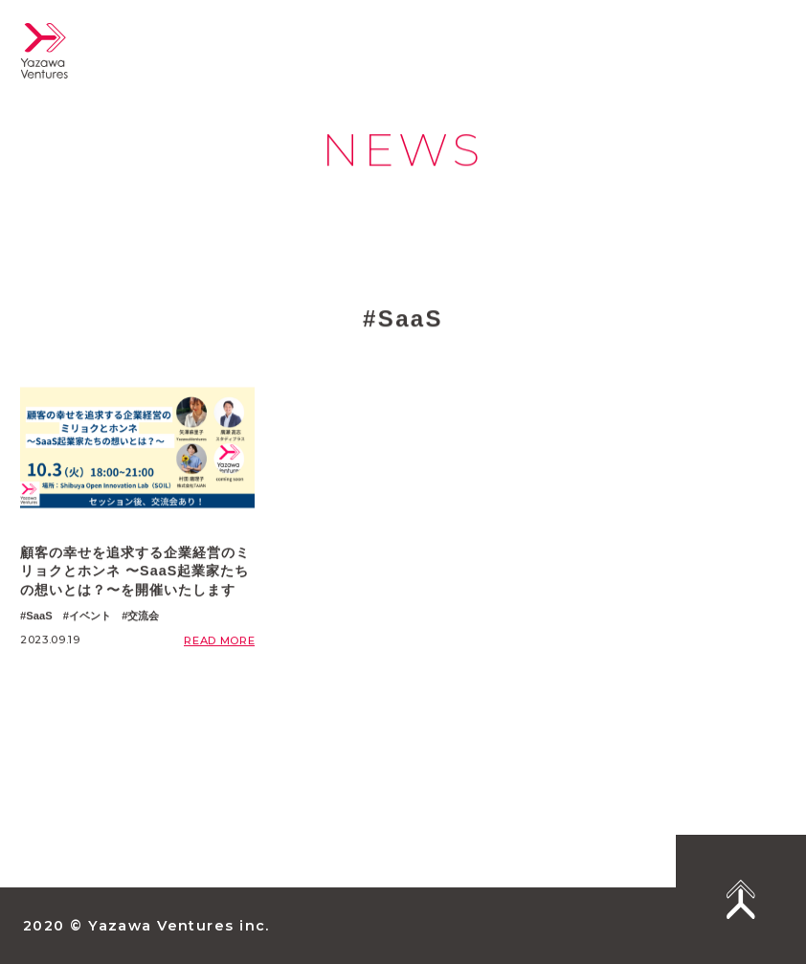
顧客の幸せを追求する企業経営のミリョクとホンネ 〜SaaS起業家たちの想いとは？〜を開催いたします (135, 571)
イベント (90, 615)
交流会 (143, 615)
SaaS (39, 615)
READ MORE (219, 640)
